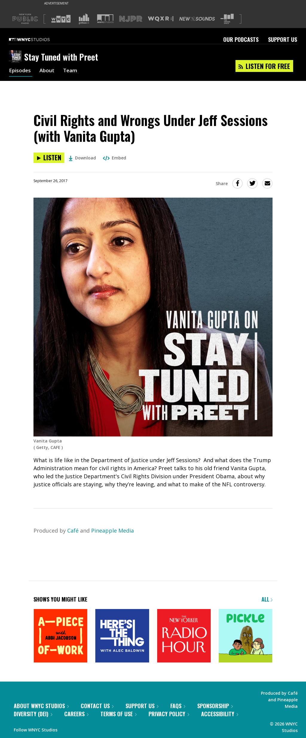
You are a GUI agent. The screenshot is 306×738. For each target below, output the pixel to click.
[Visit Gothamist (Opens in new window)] (83, 18)
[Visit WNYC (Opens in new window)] (61, 19)
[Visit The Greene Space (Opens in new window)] (227, 19)
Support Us (282, 39)
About (49, 71)
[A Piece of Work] (60, 636)
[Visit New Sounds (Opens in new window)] (197, 19)
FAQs (177, 706)
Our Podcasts (240, 39)
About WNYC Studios (41, 706)
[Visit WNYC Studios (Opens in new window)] (105, 18)
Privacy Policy (169, 714)
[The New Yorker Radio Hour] (184, 636)
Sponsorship (215, 706)
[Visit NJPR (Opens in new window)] (130, 19)
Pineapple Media (112, 530)
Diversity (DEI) (33, 714)
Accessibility (219, 714)
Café (73, 530)
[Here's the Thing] (122, 636)
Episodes (20, 71)
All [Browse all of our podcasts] (267, 599)
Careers (76, 714)
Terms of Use (118, 714)
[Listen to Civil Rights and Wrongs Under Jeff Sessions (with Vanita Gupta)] (48, 158)
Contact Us (97, 706)
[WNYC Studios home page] (37, 39)
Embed (114, 158)
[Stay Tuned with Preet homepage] (16, 57)
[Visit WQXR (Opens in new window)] (160, 19)
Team (73, 71)
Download (82, 158)
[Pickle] (245, 636)
